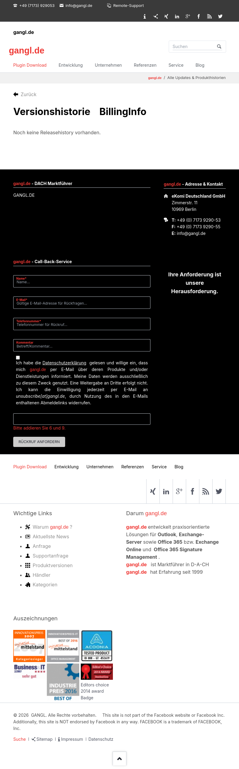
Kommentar (24, 342)
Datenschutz (101, 739)
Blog (199, 65)
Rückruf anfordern (39, 441)
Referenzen (145, 65)
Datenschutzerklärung (64, 362)
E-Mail (23, 300)
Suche (19, 739)
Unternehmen (108, 65)
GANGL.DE (24, 195)
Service (175, 65)
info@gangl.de (191, 233)
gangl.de (23, 32)
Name (23, 278)
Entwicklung (71, 65)
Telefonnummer (28, 321)
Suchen (219, 46)
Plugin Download (30, 65)
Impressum (72, 739)
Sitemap (44, 739)
